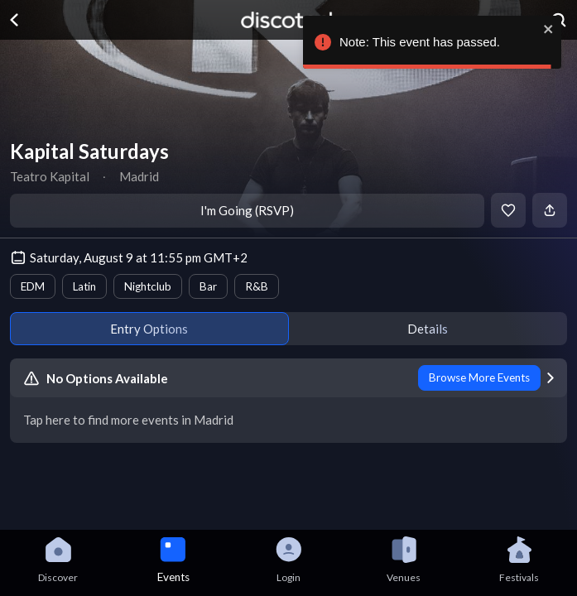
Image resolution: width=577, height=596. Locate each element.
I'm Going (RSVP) (247, 210)
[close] (546, 29)
